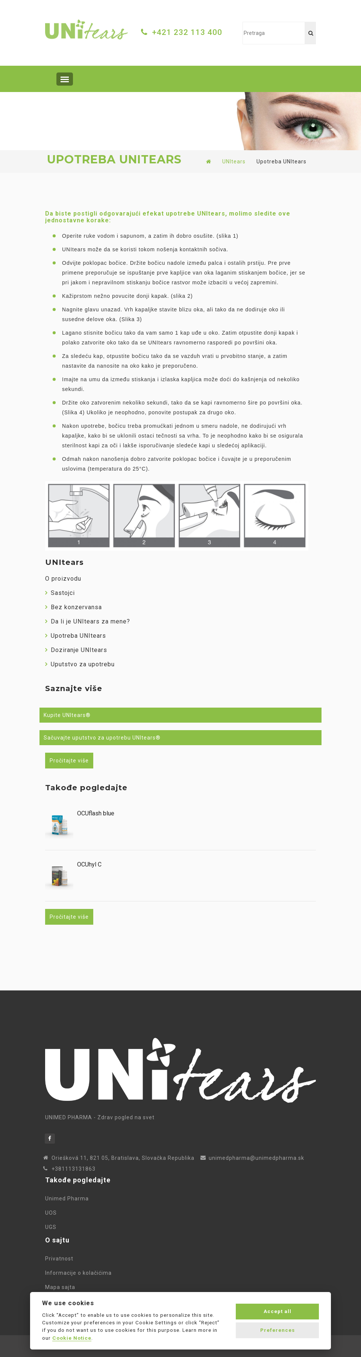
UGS (50, 1227)
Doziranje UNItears (76, 650)
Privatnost (60, 1259)
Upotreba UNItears (75, 635)
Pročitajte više (69, 761)
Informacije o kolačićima (80, 1273)
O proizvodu (63, 578)
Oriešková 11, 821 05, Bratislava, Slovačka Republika (123, 1158)
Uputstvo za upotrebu (80, 664)
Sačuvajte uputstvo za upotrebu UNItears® (102, 738)
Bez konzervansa (73, 607)
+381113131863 (74, 1169)
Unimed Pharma (68, 1198)
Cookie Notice (71, 1338)
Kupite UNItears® (67, 715)
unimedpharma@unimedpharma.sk (256, 1158)
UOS (52, 1213)
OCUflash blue (95, 814)
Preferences (277, 1330)
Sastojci (60, 592)
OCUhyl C (89, 865)
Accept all (277, 1311)
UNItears (234, 161)
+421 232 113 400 (187, 32)
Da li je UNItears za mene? (87, 621)
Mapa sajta (61, 1287)
